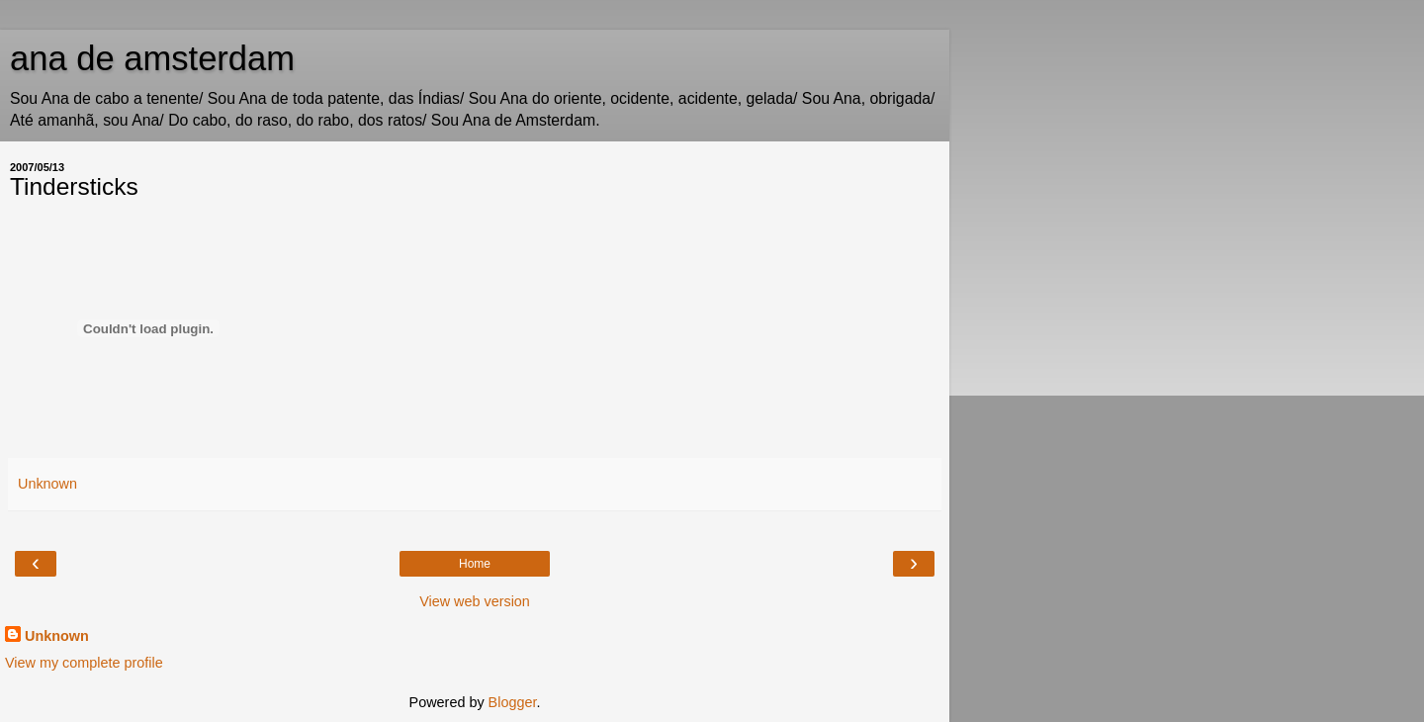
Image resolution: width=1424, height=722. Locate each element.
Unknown (57, 636)
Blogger (513, 702)
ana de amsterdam (152, 58)
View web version (474, 601)
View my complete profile (84, 663)
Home (474, 564)
